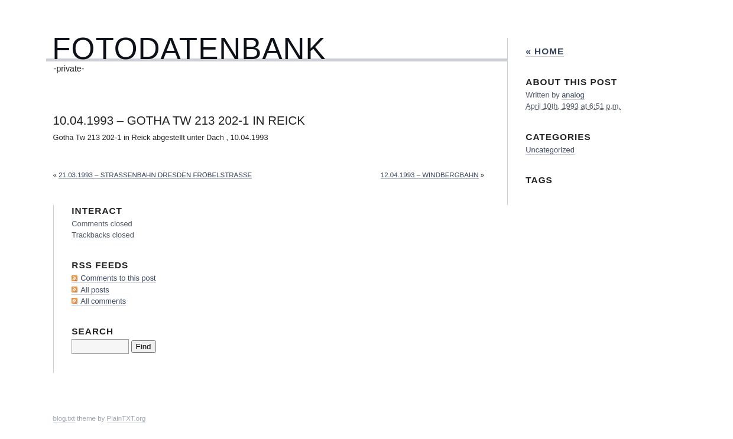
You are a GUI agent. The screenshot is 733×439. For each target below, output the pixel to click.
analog (573, 94)
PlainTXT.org (126, 418)
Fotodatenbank (189, 49)
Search (92, 331)
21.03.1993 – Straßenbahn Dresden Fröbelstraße (155, 174)
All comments (103, 301)
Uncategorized (550, 149)
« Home (545, 51)
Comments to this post (117, 278)
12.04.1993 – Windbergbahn (430, 174)
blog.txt (64, 418)
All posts (94, 289)
